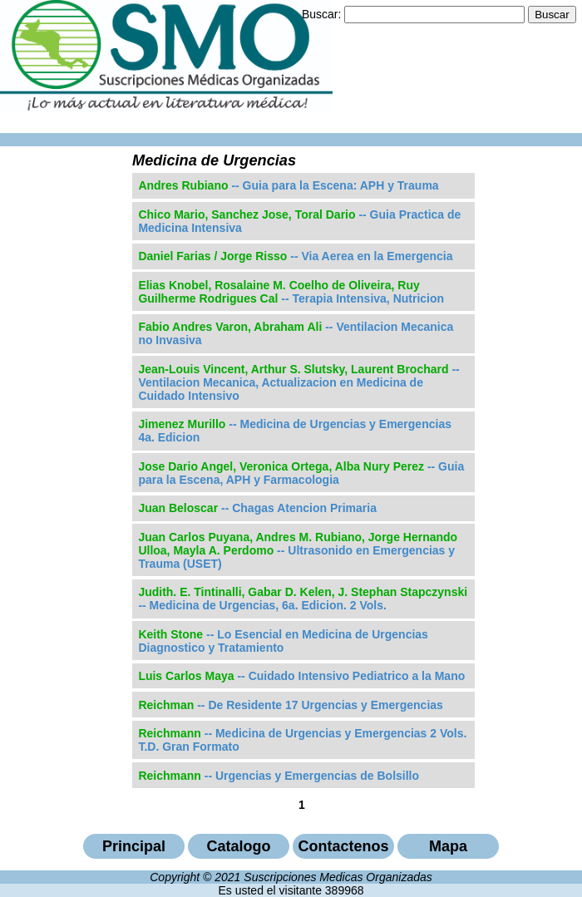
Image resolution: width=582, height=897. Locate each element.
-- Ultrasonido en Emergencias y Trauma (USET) (297, 550)
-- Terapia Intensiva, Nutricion (291, 291)
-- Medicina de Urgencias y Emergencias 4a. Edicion (294, 430)
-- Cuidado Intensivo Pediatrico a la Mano (301, 676)
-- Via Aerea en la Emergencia (295, 256)
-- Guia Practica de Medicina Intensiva (299, 221)
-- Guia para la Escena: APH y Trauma (288, 185)
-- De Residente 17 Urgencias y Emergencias (290, 705)
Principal (133, 846)
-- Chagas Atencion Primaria (257, 508)
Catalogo (238, 846)
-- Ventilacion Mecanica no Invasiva (295, 333)
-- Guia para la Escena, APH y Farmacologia (301, 473)
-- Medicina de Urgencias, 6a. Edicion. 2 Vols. (302, 598)
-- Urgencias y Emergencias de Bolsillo (278, 775)
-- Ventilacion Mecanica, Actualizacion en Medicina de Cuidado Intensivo (298, 382)
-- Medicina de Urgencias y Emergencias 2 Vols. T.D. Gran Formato (302, 740)
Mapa (448, 846)
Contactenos (343, 846)
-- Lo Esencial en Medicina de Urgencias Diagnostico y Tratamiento (283, 641)
